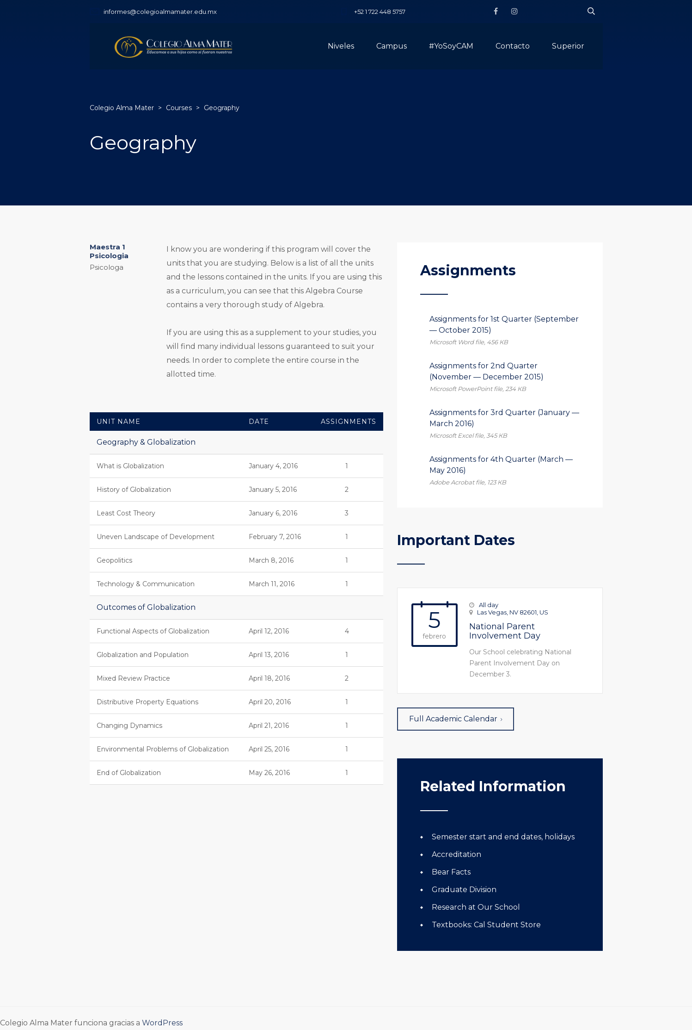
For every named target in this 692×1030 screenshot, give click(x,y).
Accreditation (456, 854)
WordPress (162, 1022)
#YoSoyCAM (451, 46)
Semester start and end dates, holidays (503, 836)
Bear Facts (451, 872)
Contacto (513, 46)
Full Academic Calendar (455, 718)
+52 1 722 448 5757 (379, 11)
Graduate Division (464, 889)
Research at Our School (476, 907)
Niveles (341, 46)
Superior (568, 46)
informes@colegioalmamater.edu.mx (160, 11)
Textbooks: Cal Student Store (486, 924)
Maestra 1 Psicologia (109, 251)
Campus (391, 46)
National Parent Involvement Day (504, 631)
